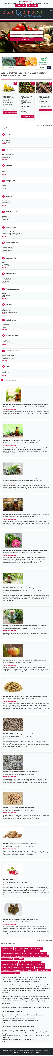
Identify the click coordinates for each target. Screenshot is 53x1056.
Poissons (9, 304)
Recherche (22, 3)
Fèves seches (6, 278)
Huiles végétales (12, 243)
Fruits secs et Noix (12, 212)
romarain (7, 959)
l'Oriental (40, 964)
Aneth (4, 296)
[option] (9, 100)
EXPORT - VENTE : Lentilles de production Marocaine (18, 734)
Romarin (36, 948)
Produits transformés (13, 351)
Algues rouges (6, 142)
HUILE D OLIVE (21, 948)
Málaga (15, 973)
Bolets (4, 185)
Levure (4, 188)
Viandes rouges (6, 374)
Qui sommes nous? (11, 3)
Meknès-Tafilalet (9, 964)
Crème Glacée (6, 341)
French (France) (21, 1050)
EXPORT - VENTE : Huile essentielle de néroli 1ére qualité (20, 588)
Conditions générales (34, 3)
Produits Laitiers (11, 320)
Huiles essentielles (12, 227)
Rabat (29, 967)
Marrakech (21, 956)
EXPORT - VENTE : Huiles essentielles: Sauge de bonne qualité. (21, 478)
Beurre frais (5, 324)
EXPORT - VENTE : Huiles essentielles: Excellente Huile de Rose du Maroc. (25, 550)
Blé (3, 171)
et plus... (4, 1041)
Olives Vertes (32, 951)
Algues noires (6, 140)
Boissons (9, 150)
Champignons (10, 181)
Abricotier (5, 200)
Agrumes (4, 202)
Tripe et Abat (5, 372)
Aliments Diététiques (8, 355)
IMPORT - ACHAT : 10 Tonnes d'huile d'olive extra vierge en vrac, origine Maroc (8, 98)
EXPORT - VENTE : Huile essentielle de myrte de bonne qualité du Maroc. (24, 625)
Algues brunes (6, 139)
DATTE (43, 956)
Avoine (4, 170)
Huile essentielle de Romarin (10, 233)
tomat (19, 959)
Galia (33, 956)
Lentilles (4, 281)
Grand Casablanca (26, 964)
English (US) (12, 1050)
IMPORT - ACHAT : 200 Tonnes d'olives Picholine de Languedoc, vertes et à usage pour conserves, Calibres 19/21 (26, 100)
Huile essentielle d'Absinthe (10, 235)
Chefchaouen (44, 970)
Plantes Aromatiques (13, 289)
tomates (7, 956)
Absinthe (4, 293)
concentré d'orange (11, 953)
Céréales (9, 165)
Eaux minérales (6, 156)
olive (19, 951)
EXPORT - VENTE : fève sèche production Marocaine (18, 807)
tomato (27, 953)
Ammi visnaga (6, 295)
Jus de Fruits (5, 157)
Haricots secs (6, 279)
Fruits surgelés (6, 343)
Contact (45, 3)
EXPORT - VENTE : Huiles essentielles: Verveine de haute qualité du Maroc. (25, 404)
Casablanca (31, 970)
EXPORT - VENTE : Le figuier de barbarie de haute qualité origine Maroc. (24, 660)
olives (7, 951)
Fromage (4, 327)
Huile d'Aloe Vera (7, 247)
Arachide (4, 217)
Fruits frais (9, 196)
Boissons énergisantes (8, 154)
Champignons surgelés (8, 340)
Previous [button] (49, 78)
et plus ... (4, 1022)
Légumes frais (11, 258)
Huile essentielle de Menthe (9, 231)
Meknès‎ (40, 967)
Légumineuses (11, 273)
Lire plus (46, 708)
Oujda (6, 973)
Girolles (4, 187)
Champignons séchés (8, 357)
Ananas (4, 204)
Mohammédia (18, 970)
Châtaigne (5, 219)
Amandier (5, 216)
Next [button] (51, 78)
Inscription (32, 5)
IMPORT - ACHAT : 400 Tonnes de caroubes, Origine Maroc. (44, 98)
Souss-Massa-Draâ (10, 962)
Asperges (4, 265)
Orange (7, 948)
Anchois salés (6, 310)
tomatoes (40, 953)
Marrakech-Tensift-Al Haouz (30, 962)
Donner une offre (11, 113)
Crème (4, 326)
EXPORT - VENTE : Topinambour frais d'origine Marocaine (20, 843)
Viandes (8, 366)
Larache (6, 970)
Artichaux (5, 264)
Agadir (6, 967)
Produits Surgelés (12, 335)
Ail (3, 262)
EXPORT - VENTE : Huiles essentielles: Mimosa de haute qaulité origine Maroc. (26, 514)
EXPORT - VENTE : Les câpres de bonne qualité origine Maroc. (21, 919)
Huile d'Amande (6, 248)
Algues (8, 134)
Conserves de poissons (8, 312)
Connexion (20, 5)
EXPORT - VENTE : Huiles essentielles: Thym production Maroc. (21, 440)
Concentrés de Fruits (8, 358)
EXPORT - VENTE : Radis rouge (12, 880)
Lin (3, 173)
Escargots (5, 371)
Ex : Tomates (14, 32)
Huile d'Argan (6, 250)
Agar (3, 309)
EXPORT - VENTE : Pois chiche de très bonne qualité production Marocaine (25, 696)
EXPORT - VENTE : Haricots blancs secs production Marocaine (21, 771)
